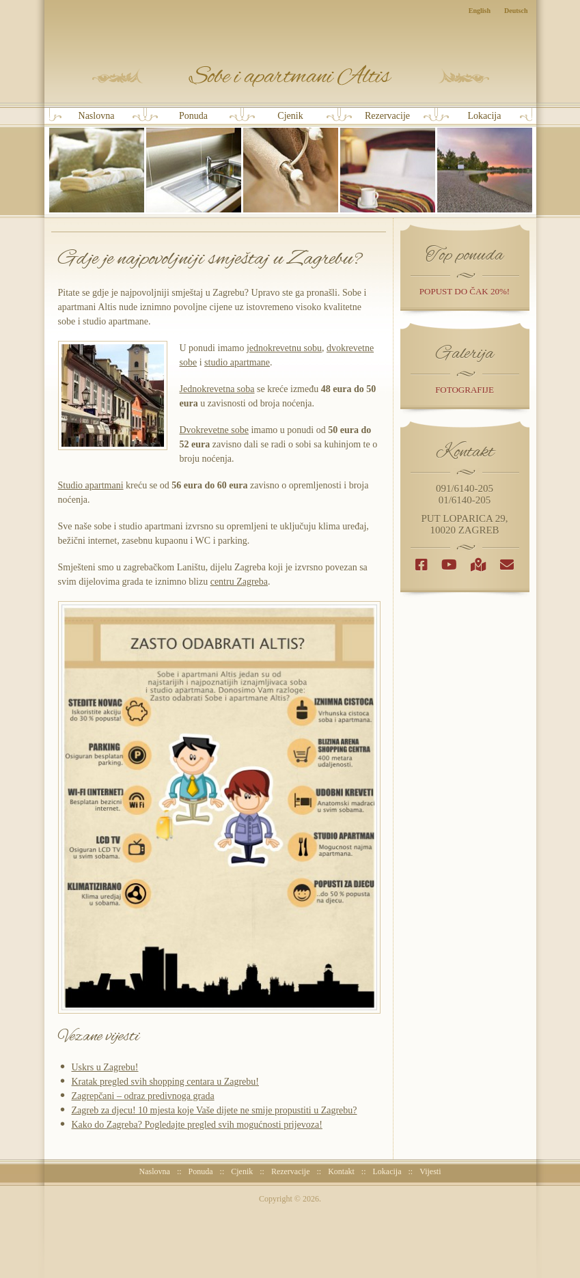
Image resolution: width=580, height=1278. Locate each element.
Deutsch (515, 10)
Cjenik (290, 161)
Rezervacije (387, 161)
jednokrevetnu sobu (284, 348)
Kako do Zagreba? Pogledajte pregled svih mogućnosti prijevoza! (197, 1125)
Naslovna (96, 161)
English (480, 10)
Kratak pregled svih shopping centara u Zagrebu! (165, 1081)
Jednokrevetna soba (217, 389)
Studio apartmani (91, 485)
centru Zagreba (239, 582)
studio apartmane (237, 362)
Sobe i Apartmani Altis (290, 76)
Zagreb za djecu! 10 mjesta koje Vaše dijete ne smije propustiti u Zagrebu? (214, 1110)
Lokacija (484, 161)
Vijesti (430, 1171)
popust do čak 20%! (464, 291)
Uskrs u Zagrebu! (105, 1067)
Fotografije (464, 390)
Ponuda (193, 161)
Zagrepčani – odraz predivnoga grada (143, 1096)
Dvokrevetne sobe (214, 430)
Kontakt (341, 1171)
